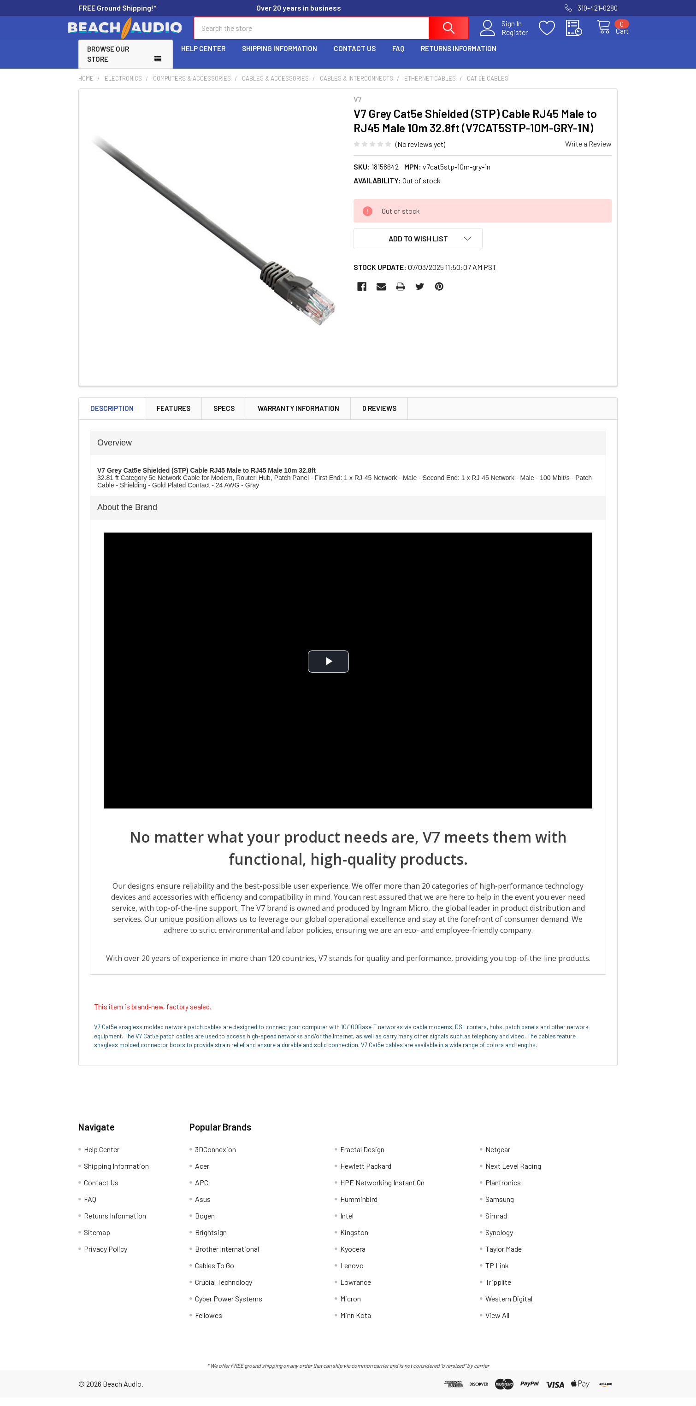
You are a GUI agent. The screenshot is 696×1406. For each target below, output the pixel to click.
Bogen (205, 1223)
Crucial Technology (223, 1290)
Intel (347, 1223)
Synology (499, 1240)
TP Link (497, 1273)
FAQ (398, 57)
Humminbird (358, 1207)
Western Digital (508, 1306)
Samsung (499, 1207)
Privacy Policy (105, 1257)
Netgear (497, 1157)
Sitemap (97, 1240)
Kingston (354, 1240)
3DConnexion (215, 1157)
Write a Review (588, 151)
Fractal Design (362, 1157)
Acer (202, 1174)
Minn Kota (355, 1323)
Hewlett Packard (365, 1174)
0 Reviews (379, 416)
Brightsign (211, 1240)
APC (201, 1190)
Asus (203, 1207)
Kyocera (353, 1257)
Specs (224, 416)
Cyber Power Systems (228, 1306)
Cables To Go (214, 1273)
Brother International (227, 1257)
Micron (350, 1306)
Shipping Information (279, 57)
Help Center (203, 57)
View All (497, 1323)
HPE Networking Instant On (382, 1190)
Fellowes (208, 1323)
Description (112, 416)
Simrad (496, 1223)
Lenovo (352, 1273)
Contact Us (355, 57)
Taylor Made (503, 1257)
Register (504, 37)
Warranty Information (298, 416)
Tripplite (498, 1290)
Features (173, 416)
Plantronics (503, 1190)
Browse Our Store (108, 62)
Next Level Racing (513, 1174)
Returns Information (458, 57)
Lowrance (355, 1290)
